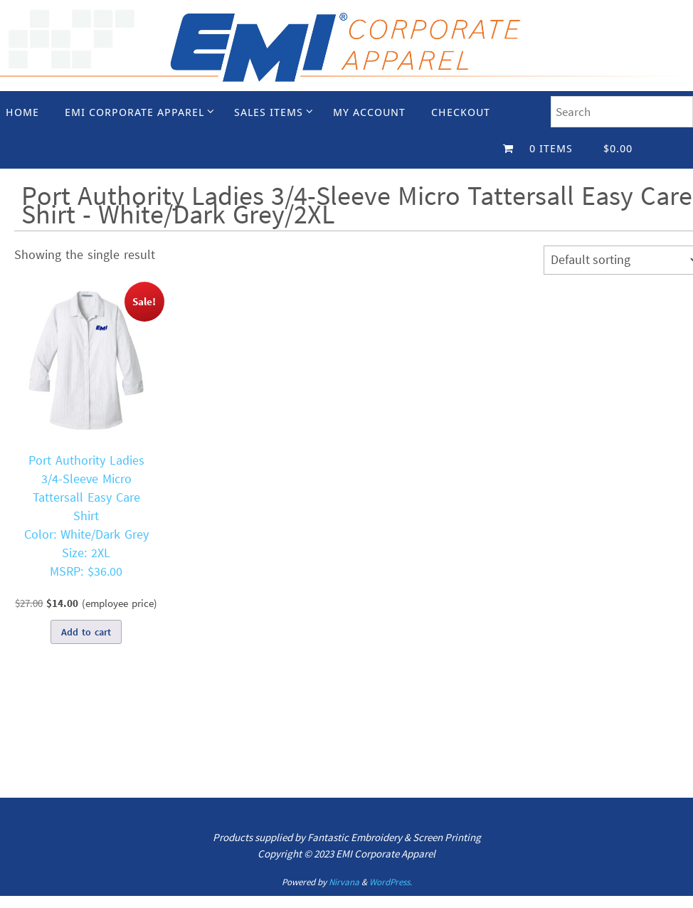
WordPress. (390, 882)
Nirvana (344, 882)
